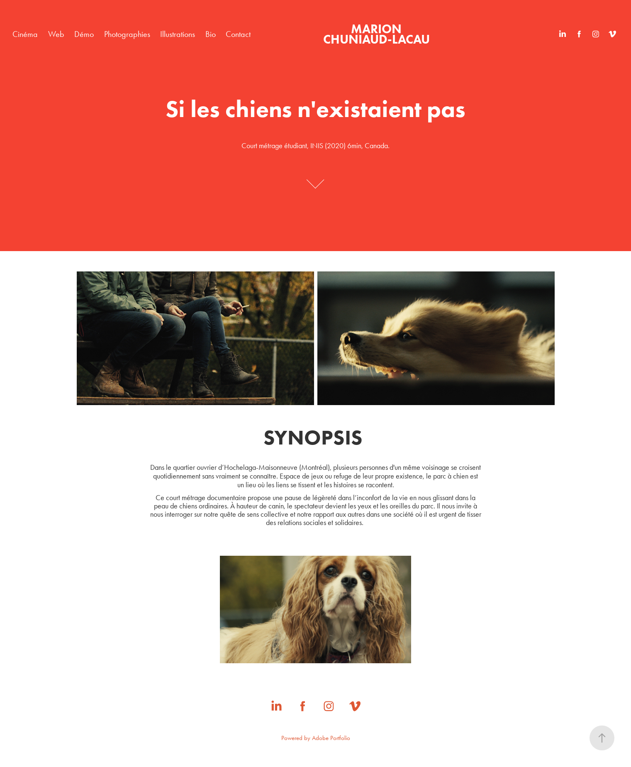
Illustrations (177, 34)
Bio (210, 34)
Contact (238, 34)
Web (56, 34)
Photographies (127, 34)
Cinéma (25, 34)
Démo (84, 34)
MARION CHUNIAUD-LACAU (376, 34)
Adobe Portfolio (331, 738)
